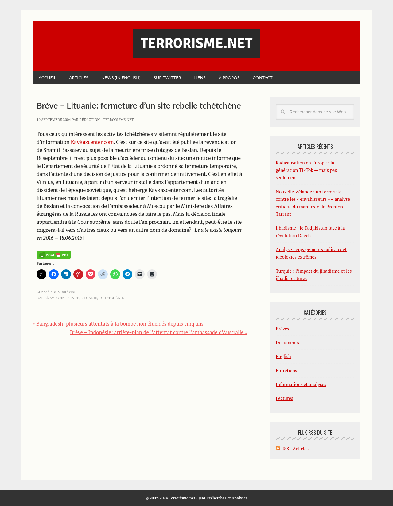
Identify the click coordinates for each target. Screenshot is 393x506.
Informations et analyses (301, 384)
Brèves (68, 292)
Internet (70, 297)
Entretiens (286, 370)
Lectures (284, 398)
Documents (287, 342)
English (283, 357)
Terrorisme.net (196, 43)
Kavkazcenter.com (92, 142)
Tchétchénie (111, 297)
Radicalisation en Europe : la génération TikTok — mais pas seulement (306, 170)
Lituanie (88, 297)
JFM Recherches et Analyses (222, 498)
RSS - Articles (292, 448)
